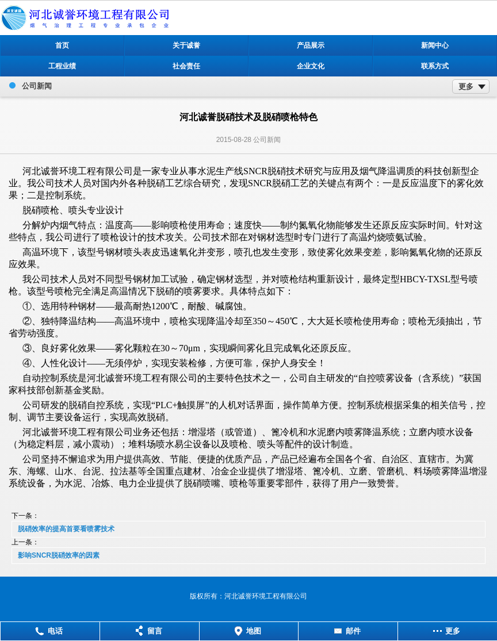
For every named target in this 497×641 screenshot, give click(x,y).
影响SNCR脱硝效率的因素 (59, 555)
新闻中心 (435, 45)
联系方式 (435, 66)
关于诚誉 (186, 45)
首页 (62, 45)
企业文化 (310, 66)
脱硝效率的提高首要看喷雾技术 (66, 529)
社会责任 (186, 66)
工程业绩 (62, 66)
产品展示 (310, 45)
